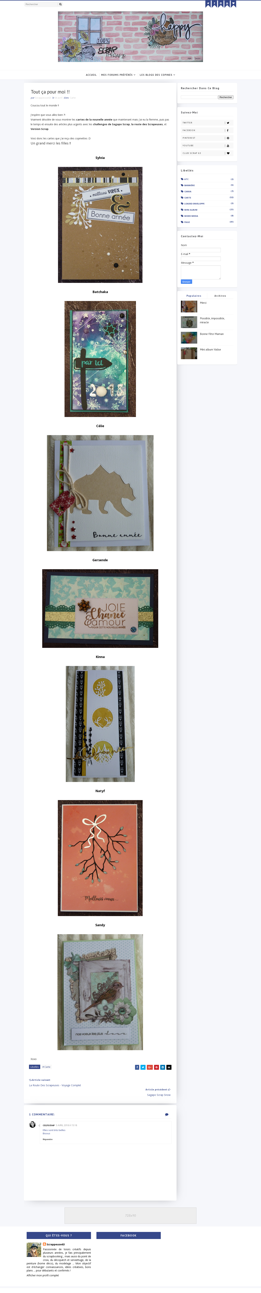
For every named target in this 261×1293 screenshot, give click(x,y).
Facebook (205, 130)
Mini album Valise (208, 349)
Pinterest (205, 138)
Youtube (205, 145)
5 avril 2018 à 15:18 (69, 1117)
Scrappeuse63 (58, 1236)
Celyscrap (51, 1117)
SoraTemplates (43, 1286)
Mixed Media (189, 216)
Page (184, 222)
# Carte (49, 1068)
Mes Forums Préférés (117, 74)
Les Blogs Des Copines (156, 74)
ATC (184, 179)
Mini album (188, 210)
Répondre (50, 1131)
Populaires (191, 296)
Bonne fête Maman (209, 334)
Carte (75, 98)
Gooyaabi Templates (80, 1286)
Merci (201, 303)
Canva (185, 191)
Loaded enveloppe (192, 203)
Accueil (91, 74)
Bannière (187, 185)
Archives (218, 296)
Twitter (205, 123)
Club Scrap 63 (205, 153)
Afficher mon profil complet (45, 1267)
